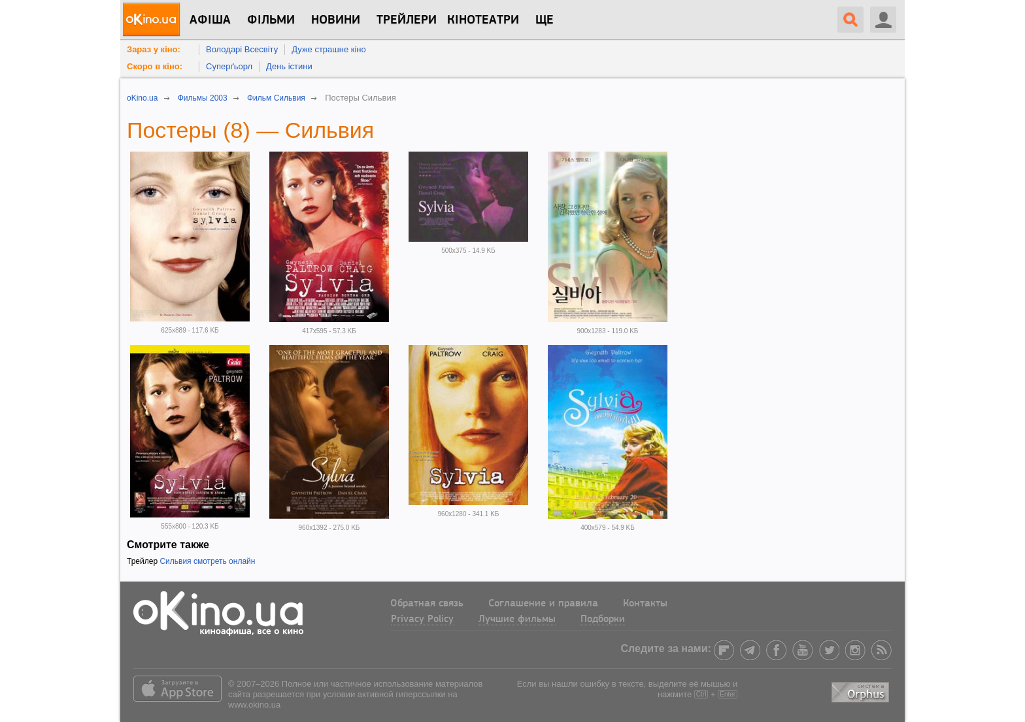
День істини (289, 66)
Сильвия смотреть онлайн (207, 561)
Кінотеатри (483, 20)
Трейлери (407, 20)
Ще (544, 20)
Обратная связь (426, 604)
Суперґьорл (229, 66)
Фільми (271, 20)
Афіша (210, 20)
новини (335, 20)
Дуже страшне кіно (329, 49)
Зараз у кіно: (153, 49)
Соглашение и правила (543, 604)
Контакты (645, 604)
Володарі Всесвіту (242, 49)
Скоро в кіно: (154, 66)
